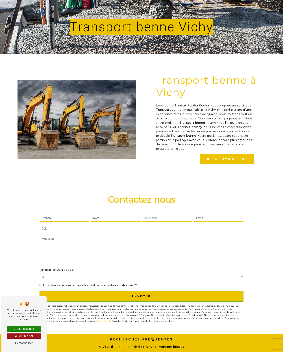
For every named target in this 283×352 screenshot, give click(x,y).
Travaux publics (110, 6)
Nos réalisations (164, 6)
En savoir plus (226, 159)
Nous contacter (198, 6)
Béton (137, 6)
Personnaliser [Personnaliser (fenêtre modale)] (24, 343)
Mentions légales (171, 347)
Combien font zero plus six (57, 269)
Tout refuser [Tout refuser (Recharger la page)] (24, 336)
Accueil (83, 6)
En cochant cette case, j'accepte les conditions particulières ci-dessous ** (90, 285)
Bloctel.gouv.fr (103, 321)
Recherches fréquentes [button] (141, 339)
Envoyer (141, 296)
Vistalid (108, 347)
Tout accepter (24, 328)
